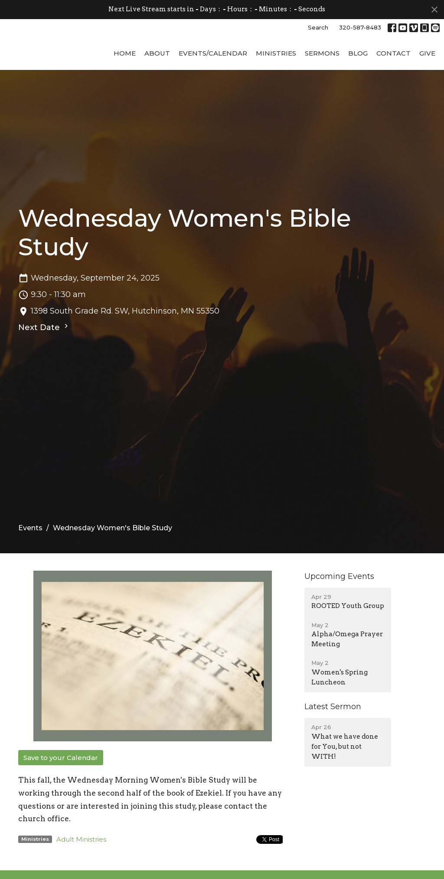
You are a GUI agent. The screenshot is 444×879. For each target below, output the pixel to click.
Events (30, 558)
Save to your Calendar (60, 788)
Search (318, 27)
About (157, 83)
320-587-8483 (360, 27)
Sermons (322, 83)
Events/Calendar (213, 83)
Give (427, 83)
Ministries (276, 83)
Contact (393, 83)
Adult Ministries (81, 870)
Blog (358, 83)
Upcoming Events (339, 606)
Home (125, 83)
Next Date (44, 357)
